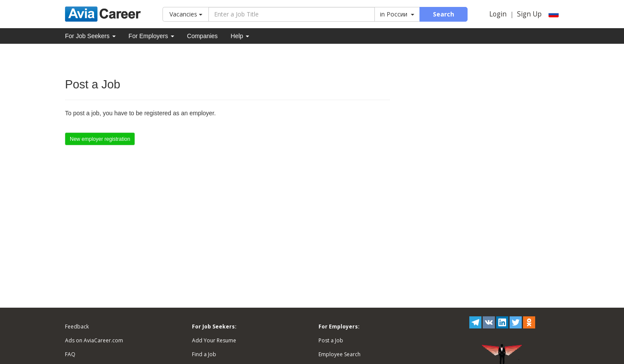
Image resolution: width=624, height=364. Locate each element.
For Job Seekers (90, 35)
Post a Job (330, 340)
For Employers (151, 35)
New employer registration (100, 139)
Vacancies (185, 14)
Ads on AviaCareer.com (94, 340)
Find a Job (204, 354)
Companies (202, 35)
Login (498, 14)
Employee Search (339, 354)
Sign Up (529, 14)
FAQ (70, 354)
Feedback (77, 326)
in (397, 14)
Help (240, 35)
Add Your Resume (214, 340)
